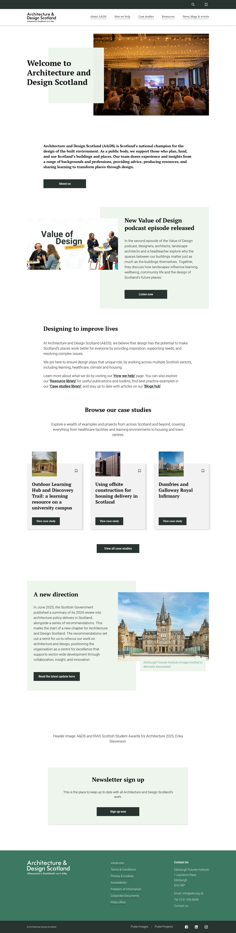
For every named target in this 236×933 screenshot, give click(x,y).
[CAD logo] (42, 17)
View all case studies (118, 548)
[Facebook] (186, 927)
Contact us (181, 905)
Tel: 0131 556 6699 (186, 899)
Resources (168, 16)
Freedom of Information (126, 889)
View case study (46, 521)
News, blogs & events (196, 16)
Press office (118, 902)
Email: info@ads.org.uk (189, 893)
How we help (122, 16)
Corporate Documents (125, 895)
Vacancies (117, 863)
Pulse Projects (164, 926)
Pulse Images (139, 926)
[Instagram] (206, 927)
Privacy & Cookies (122, 876)
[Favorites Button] (206, 4)
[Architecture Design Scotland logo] (48, 885)
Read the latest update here (57, 676)
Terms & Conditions (123, 869)
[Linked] (196, 927)
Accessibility (119, 882)
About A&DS (98, 16)
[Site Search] (193, 4)
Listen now (146, 294)
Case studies (146, 16)
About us (64, 183)
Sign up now (118, 811)
